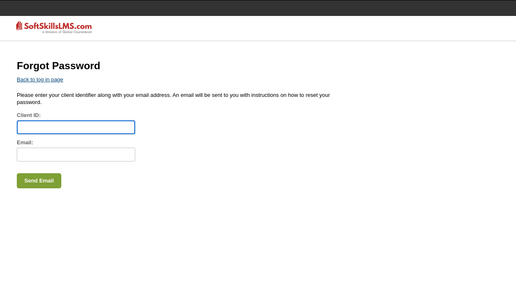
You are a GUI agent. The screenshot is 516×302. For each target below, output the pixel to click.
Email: (25, 142)
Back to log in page (40, 79)
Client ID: (29, 115)
